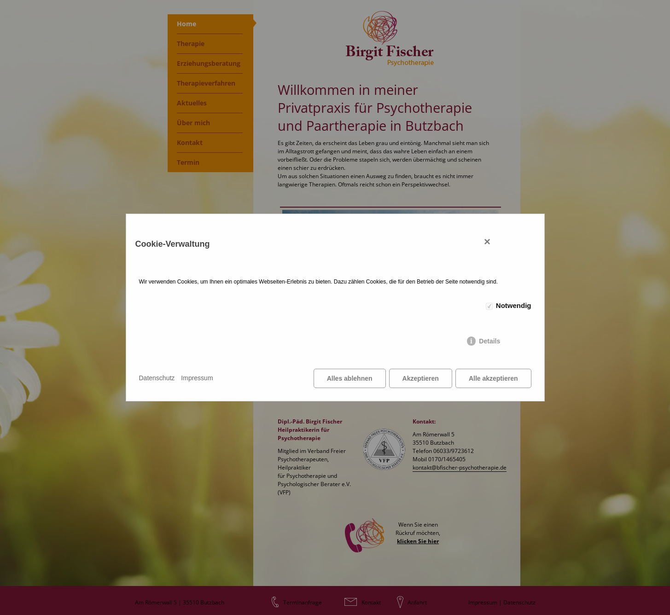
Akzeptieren (420, 378)
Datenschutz (157, 378)
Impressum (197, 378)
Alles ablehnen (350, 378)
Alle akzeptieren (493, 378)
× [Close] (487, 241)
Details (489, 341)
